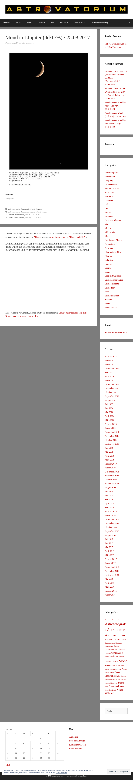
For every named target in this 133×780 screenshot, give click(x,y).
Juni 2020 (109, 408)
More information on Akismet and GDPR (68, 237)
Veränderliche (111, 307)
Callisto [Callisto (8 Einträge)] (123, 640)
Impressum (81, 23)
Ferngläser (109, 192)
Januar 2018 (110, 515)
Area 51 (65, 23)
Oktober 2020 (111, 392)
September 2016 (112, 575)
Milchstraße (110, 232)
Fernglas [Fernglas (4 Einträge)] (112, 643)
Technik (29, 23)
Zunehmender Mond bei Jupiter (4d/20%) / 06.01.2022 (115, 123)
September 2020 (112, 396)
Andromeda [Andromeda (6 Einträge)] (115, 620)
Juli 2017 (109, 539)
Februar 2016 (111, 591)
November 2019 (112, 436)
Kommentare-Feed (77, 745)
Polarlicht (109, 260)
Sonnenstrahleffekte (113, 276)
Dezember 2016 (112, 567)
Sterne (107, 291)
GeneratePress (81, 776)
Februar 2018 (111, 511)
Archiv (18, 23)
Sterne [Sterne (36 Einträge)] (121, 682)
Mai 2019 (109, 452)
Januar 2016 (110, 595)
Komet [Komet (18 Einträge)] (120, 653)
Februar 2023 (111, 356)
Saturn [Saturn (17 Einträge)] (123, 676)
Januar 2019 (110, 467)
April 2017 (109, 551)
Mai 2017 (109, 547)
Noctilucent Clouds (113, 240)
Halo (107, 204)
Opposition (110, 244)
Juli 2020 (109, 404)
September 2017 (112, 531)
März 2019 (109, 460)
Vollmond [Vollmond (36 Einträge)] (109, 693)
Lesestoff (41, 23)
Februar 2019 (111, 464)
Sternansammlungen (114, 280)
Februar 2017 (111, 559)
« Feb (7, 765)
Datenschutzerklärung (99, 23)
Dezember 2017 (112, 519)
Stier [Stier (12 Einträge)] (106, 686)
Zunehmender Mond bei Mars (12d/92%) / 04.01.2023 (115, 105)
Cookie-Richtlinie (61, 773)
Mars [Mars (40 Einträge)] (115, 656)
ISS (106, 208)
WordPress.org (75, 748)
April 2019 (109, 456)
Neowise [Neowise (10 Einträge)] (121, 666)
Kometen (109, 216)
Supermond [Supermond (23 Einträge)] (114, 686)
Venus (107, 303)
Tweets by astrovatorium (116, 332)
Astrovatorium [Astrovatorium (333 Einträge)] (115, 635)
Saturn (108, 268)
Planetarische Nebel (113, 252)
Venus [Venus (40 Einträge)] (120, 689)
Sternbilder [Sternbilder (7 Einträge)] (114, 683)
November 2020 (112, 388)
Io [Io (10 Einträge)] (109, 653)
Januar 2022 (110, 364)
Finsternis (109, 196)
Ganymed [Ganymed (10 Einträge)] (117, 646)
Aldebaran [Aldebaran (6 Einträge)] (108, 620)
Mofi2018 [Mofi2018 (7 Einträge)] (108, 662)
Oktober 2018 (111, 479)
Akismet (37, 237)
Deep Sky (109, 180)
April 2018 (109, 503)
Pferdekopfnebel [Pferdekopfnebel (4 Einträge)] (109, 672)
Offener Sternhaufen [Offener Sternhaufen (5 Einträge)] (111, 669)
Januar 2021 (110, 380)
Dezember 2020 (112, 384)
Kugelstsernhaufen (113, 220)
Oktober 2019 (111, 440)
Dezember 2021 (112, 368)
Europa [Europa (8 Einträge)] (107, 643)
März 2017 (109, 555)
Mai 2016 (109, 579)
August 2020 (110, 400)
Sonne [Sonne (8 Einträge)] (123, 679)
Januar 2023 (110, 360)
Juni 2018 (109, 495)
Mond (32, 209)
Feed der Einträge (77, 741)
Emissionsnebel (112, 188)
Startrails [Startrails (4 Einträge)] (107, 683)
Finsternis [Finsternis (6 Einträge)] (118, 643)
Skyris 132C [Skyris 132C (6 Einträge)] (117, 679)
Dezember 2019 (112, 432)
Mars (107, 224)
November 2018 (112, 475)
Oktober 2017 (111, 527)
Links (52, 23)
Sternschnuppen (112, 296)
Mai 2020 (109, 412)
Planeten (39, 209)
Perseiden (109, 248)
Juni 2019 (109, 448)
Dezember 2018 (112, 472)
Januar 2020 (110, 428)
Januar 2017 (110, 563)
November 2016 (112, 571)
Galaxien (109, 200)
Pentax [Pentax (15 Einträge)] (124, 669)
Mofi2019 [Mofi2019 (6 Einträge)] (115, 662)
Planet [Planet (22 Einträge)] (117, 672)
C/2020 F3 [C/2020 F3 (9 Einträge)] (116, 640)
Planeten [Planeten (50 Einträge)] (109, 675)
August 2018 (110, 487)
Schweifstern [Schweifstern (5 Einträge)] (108, 679)
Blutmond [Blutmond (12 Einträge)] (108, 639)
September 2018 (112, 483)
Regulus (108, 264)
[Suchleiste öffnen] (129, 23)
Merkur (108, 228)
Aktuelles (6, 23)
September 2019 (112, 444)
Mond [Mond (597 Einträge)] (123, 661)
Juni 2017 (109, 543)
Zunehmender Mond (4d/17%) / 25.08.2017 (24, 215)
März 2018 (109, 507)
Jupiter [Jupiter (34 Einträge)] (114, 652)
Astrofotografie (14, 209)
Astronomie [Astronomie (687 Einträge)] (116, 630)
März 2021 (109, 372)
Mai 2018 (109, 499)
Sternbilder (110, 288)
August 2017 (110, 535)
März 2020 (109, 420)
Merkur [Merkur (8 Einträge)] (121, 657)
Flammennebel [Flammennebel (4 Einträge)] (109, 646)
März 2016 (109, 587)
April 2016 (109, 583)
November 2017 (112, 523)
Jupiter (32, 212)
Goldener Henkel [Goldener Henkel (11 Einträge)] (111, 650)
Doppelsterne (111, 184)
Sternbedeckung (112, 284)
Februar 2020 (111, 424)
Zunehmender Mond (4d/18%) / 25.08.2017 (24, 217)
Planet (44, 212)
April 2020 (109, 416)
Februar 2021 (111, 376)
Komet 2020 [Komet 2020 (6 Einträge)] (109, 657)
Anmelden (73, 737)
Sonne (107, 272)
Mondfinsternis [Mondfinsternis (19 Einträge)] (111, 665)
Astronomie (25, 209)
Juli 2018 (109, 491)
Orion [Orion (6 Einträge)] (119, 669)
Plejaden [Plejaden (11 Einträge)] (117, 676)
